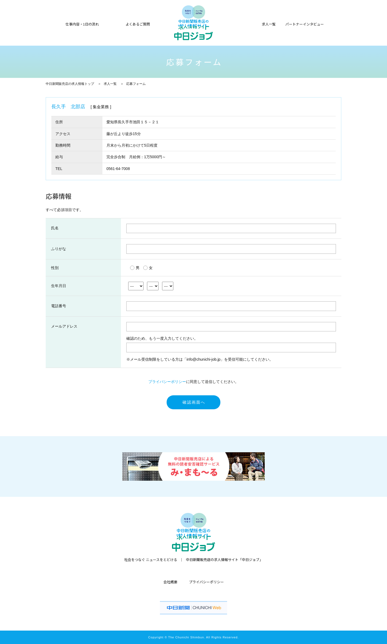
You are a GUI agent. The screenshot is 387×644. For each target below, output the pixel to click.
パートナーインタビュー (304, 23)
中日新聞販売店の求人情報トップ (70, 84)
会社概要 (170, 581)
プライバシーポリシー (167, 381)
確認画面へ (193, 402)
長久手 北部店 (68, 106)
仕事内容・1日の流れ (82, 23)
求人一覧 (110, 84)
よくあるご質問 (138, 23)
